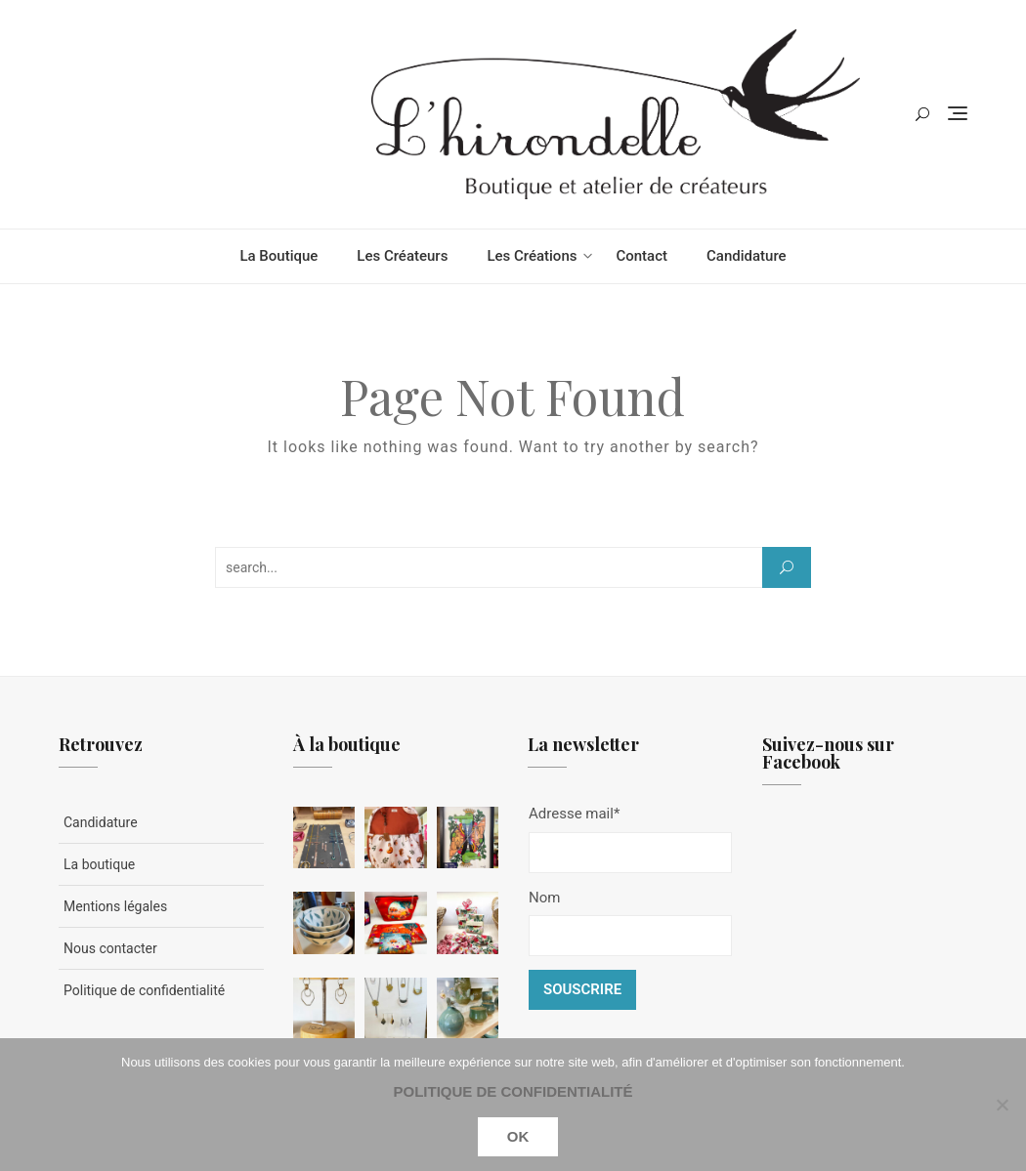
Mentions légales (115, 906)
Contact (641, 256)
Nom (544, 897)
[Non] (1001, 1104)
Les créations (532, 256)
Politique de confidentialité (144, 990)
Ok (518, 1136)
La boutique (278, 256)
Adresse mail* (574, 813)
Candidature (746, 256)
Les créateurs (402, 256)
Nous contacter (110, 948)
